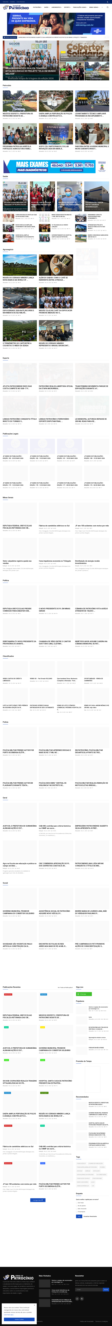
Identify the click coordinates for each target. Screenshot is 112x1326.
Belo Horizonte (82, 1208)
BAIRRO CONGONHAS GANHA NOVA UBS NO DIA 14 (98, 236)
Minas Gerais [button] (94, 7)
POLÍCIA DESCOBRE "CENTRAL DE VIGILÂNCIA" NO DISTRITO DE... (52, 784)
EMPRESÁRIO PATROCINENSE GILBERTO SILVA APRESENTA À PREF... (91, 827)
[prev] (105, 37)
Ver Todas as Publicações (65, 987)
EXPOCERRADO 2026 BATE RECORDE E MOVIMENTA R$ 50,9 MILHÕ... (18, 311)
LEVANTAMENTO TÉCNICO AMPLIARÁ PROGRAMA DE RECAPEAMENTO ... (90, 115)
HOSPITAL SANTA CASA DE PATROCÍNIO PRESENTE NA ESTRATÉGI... (55, 1082)
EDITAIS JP (79, 1171)
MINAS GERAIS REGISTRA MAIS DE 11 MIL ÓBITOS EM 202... (61, 215)
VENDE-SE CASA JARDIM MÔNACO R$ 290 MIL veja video (96, 706)
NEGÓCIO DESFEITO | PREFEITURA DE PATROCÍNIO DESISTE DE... (95, 74)
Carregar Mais (38, 1200)
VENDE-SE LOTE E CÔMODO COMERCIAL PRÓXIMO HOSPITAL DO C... (69, 707)
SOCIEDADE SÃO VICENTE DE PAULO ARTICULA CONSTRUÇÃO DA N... (17, 945)
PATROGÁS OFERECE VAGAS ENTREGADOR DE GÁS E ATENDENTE (42, 706)
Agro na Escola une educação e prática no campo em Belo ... (19, 864)
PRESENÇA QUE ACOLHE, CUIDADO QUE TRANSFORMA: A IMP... (69, 205)
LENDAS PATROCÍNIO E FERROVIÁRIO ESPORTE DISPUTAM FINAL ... (54, 420)
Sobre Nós (5, 2)
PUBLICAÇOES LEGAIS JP (83, 1178)
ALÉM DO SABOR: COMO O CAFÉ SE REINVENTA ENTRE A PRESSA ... (53, 279)
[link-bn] (56, 24)
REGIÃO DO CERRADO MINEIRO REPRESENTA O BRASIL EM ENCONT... (54, 344)
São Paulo (81, 1203)
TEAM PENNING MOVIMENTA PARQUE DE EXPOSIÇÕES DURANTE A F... (91, 387)
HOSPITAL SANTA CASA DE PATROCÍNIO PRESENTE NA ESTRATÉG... (70, 74)
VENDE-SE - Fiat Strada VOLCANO (41, 678)
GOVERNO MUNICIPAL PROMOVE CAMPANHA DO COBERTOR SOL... (98, 1113)
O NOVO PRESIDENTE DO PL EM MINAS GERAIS (54, 610)
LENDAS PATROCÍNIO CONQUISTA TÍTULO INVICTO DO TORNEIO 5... (20, 420)
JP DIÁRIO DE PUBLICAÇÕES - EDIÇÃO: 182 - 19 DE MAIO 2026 (40, 457)
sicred (92, 1182)
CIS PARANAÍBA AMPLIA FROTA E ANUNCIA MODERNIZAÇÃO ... (94, 205)
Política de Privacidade (87, 1321)
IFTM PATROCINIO (97, 1178)
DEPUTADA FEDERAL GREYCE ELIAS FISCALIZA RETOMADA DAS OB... (17, 527)
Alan (31, 710)
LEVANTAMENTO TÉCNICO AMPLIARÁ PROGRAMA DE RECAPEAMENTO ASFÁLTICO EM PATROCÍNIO (47, 37)
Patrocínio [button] (37, 7)
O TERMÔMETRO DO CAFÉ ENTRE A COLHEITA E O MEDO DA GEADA (17, 344)
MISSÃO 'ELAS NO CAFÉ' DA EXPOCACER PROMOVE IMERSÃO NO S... (55, 311)
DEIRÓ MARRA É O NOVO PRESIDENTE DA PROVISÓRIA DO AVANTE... (19, 642)
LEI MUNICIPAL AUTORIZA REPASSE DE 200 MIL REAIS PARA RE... (91, 420)
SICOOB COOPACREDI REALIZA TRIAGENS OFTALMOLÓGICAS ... (15, 205)
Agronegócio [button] (57, 7)
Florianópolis (81, 1211)
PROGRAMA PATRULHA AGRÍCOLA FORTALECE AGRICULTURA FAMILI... (17, 147)
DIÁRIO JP (87, 1171)
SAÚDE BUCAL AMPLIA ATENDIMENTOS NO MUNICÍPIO (24, 236)
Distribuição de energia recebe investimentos (87, 562)
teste (90, 1017)
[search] (107, 7)
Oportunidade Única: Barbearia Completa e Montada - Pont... (67, 680)
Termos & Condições (101, 1321)
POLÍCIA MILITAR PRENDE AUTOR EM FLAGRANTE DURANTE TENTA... (18, 784)
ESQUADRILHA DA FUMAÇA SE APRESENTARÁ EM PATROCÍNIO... (62, 1300)
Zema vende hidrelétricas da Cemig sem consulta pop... (60, 1291)
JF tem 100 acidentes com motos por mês (92, 526)
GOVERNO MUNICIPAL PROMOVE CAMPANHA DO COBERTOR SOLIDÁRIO (83, 56)
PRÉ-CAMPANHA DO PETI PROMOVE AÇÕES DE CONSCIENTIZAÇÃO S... (90, 945)
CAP (93, 1186)
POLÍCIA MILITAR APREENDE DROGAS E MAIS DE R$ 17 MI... (97, 1134)
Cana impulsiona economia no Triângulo (55, 561)
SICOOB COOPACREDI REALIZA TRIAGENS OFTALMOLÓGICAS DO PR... (20, 1082)
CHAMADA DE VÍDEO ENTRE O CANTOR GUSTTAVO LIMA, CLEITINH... (55, 642)
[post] (31, 60)
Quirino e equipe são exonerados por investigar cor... (98, 1007)
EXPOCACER (96, 1171)
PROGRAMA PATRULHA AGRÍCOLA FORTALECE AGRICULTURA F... (99, 1144)
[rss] (82, 1299)
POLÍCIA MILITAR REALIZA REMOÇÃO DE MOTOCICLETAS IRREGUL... (91, 784)
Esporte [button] (67, 7)
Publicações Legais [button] (80, 7)
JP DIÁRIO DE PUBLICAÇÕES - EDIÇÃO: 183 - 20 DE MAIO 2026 (13, 457)
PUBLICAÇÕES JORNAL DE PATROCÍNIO (87, 1167)
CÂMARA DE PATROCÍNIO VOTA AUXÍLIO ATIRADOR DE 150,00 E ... (91, 610)
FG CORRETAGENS (101, 1174)
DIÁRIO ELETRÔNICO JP (83, 1186)
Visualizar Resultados (90, 1216)
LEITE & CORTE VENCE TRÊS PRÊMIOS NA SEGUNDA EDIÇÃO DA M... (15, 706)
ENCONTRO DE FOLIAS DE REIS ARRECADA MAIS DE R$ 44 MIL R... (53, 945)
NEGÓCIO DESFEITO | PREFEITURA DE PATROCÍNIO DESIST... (98, 1103)
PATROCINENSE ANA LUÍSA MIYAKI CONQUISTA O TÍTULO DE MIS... (89, 864)
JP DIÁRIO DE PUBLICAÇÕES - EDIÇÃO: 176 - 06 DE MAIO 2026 (94, 484)
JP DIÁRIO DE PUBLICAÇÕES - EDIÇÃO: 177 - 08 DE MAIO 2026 (67, 484)
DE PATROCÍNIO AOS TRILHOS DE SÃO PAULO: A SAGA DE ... (98, 1028)
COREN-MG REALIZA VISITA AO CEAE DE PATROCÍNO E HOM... (26, 215)
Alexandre (7, 77)
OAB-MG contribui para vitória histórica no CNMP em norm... (55, 827)
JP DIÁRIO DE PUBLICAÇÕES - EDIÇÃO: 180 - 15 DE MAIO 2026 (94, 457)
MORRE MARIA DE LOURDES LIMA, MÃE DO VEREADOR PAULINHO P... (91, 912)
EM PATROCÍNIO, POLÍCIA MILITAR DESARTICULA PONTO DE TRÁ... (89, 751)
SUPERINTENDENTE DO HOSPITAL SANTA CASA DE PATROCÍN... (62, 236)
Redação (41, 528)
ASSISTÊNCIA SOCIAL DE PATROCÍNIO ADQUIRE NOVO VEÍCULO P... (54, 912)
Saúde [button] (47, 7)
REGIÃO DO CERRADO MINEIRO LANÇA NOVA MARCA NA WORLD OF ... (18, 279)
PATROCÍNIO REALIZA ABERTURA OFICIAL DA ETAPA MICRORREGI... (56, 387)
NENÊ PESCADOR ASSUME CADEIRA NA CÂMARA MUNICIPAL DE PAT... (91, 642)
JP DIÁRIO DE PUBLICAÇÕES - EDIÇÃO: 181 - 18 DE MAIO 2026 (67, 457)
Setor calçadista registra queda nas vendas (17, 562)
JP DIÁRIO (102, 1167)
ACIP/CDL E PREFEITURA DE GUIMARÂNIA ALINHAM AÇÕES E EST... (20, 827)
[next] (108, 37)
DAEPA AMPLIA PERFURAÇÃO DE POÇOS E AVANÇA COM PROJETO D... (55, 115)
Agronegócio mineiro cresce (97, 1037)
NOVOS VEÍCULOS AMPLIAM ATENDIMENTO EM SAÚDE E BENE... (25, 225)
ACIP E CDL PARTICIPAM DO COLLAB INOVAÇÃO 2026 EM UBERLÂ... (54, 147)
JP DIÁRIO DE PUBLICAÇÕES (96, 1163)
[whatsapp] (77, 1299)
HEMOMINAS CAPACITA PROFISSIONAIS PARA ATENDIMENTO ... (95, 216)
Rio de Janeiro (82, 1206)
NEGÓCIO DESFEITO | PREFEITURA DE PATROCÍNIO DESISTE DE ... (18, 115)
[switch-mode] (107, 1)
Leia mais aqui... (9, 1315)
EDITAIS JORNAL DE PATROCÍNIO (85, 1174)
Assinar (106, 1289)
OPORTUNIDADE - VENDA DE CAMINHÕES (93, 680)
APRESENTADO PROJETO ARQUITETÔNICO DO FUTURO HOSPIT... (96, 226)
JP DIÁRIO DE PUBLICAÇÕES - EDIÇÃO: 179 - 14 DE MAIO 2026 (13, 484)
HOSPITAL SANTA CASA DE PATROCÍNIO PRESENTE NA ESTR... (41, 205)
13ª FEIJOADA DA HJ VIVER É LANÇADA (60, 225)
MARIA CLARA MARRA (82, 1182)
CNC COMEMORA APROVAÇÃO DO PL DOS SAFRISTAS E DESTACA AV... (54, 864)
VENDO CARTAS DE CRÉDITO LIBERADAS (12, 680)
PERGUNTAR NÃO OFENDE (96, 1047)
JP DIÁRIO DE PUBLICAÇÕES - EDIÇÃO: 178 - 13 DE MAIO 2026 (40, 484)
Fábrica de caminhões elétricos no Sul (54, 526)
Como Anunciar (21, 2)
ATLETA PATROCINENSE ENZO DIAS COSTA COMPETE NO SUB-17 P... (17, 387)
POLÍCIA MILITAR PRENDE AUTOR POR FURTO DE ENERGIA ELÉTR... (18, 751)
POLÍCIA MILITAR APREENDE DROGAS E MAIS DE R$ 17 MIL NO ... (55, 751)
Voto (79, 1216)
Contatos (12, 2)
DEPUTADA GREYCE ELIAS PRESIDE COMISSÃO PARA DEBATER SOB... (17, 610)
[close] (34, 1305)
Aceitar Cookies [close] (19, 1319)
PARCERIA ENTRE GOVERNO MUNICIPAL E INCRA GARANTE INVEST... (92, 147)
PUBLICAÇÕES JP (81, 1163)
